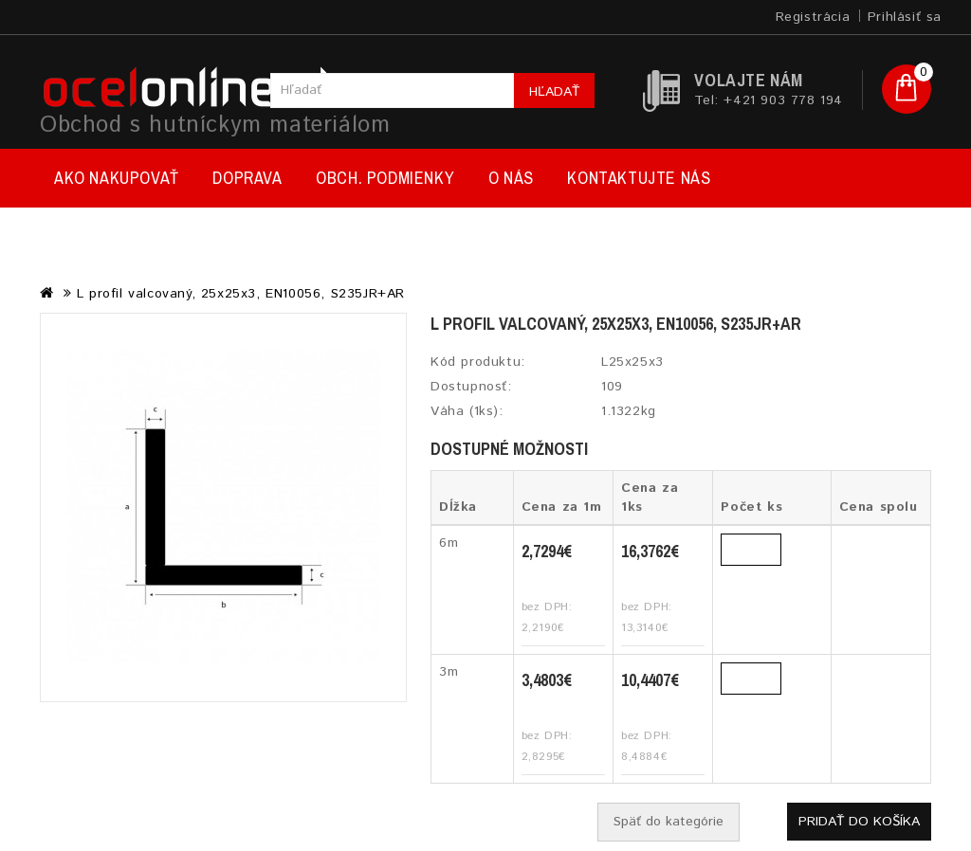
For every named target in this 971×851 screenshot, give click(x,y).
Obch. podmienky (385, 178)
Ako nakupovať (116, 178)
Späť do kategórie (669, 821)
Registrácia (813, 17)
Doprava (247, 178)
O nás (511, 178)
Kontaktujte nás (638, 178)
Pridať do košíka (859, 821)
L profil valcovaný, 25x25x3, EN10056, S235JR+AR (241, 293)
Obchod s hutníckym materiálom (215, 125)
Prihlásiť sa (905, 17)
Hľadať (554, 91)
